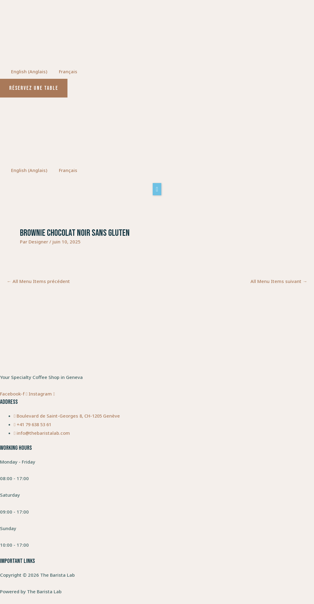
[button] (157, 189)
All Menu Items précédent (38, 281)
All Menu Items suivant (279, 281)
